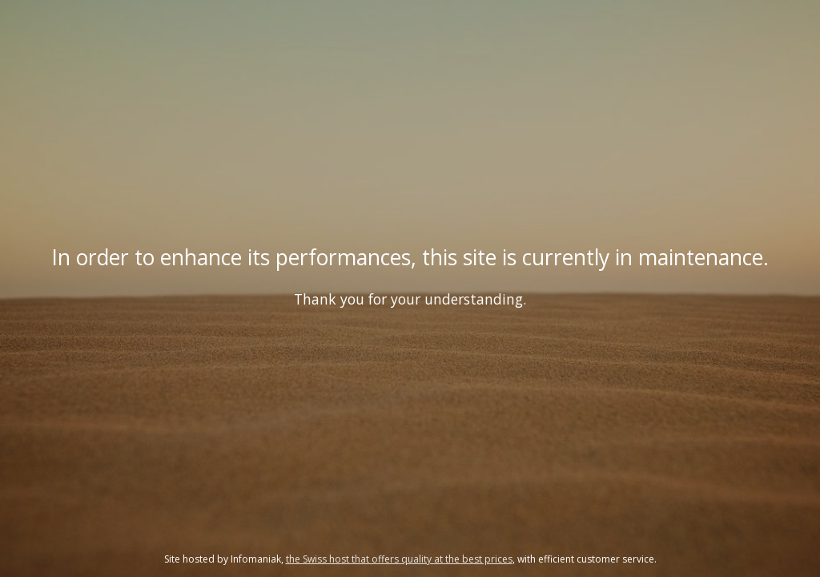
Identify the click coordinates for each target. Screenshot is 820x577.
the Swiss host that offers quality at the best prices (399, 559)
